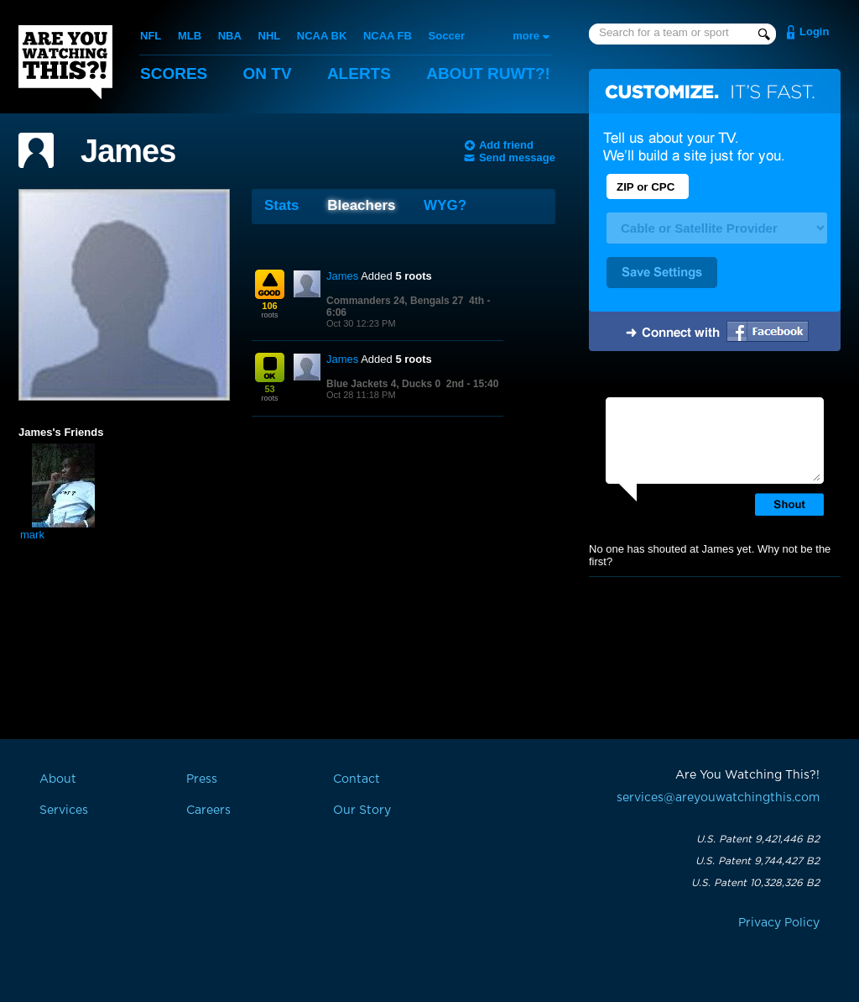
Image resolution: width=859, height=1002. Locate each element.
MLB (189, 35)
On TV (267, 73)
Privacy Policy (779, 923)
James (128, 151)
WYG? (445, 205)
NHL (269, 35)
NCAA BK (321, 35)
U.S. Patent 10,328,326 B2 (755, 883)
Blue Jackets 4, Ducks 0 (383, 384)
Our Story (362, 810)
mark (32, 534)
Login (814, 31)
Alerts (359, 73)
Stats (281, 205)
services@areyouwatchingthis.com (718, 798)
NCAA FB (387, 35)
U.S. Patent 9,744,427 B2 (757, 861)
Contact (356, 779)
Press (201, 779)
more (526, 35)
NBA (230, 35)
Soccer (447, 35)
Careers (208, 810)
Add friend (506, 145)
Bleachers (361, 205)
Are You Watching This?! (65, 62)
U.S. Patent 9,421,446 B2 (758, 839)
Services (63, 810)
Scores (173, 73)
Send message (517, 157)
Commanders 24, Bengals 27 (394, 301)
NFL (150, 35)
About (488, 73)
